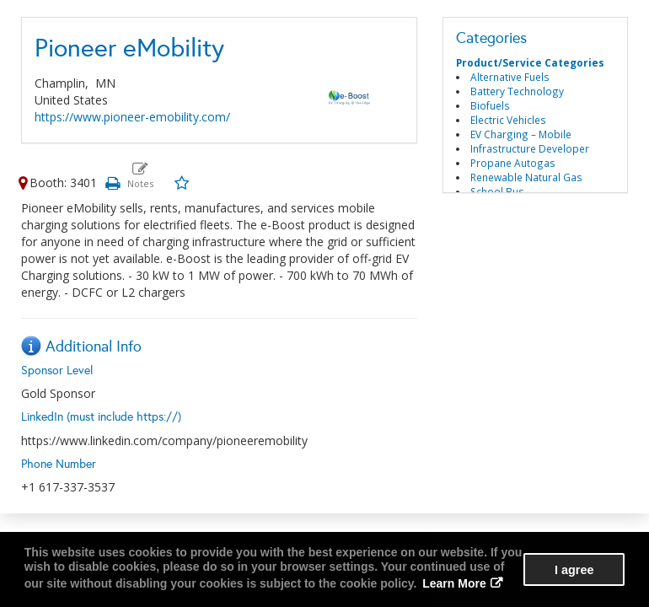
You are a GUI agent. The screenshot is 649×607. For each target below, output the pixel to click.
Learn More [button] (453, 583)
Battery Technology (517, 91)
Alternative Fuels (510, 76)
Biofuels (490, 105)
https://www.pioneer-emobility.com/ (132, 117)
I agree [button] (574, 570)
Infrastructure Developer (529, 148)
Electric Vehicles (508, 119)
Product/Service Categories (530, 62)
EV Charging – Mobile (520, 134)
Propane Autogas (512, 162)
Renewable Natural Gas (526, 177)
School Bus (497, 191)
